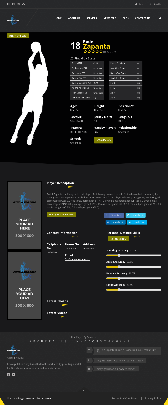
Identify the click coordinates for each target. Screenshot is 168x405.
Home (58, 18)
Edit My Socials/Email (61, 214)
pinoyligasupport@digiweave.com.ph (116, 368)
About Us (74, 18)
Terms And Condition (124, 398)
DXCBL (122, 120)
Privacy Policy (153, 398)
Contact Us (142, 18)
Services (92, 18)
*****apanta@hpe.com (77, 259)
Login (141, 4)
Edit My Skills (118, 238)
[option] (24, 216)
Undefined (112, 215)
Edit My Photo (18, 36)
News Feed (109, 18)
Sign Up (157, 4)
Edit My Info (104, 140)
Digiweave (45, 398)
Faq (125, 18)
